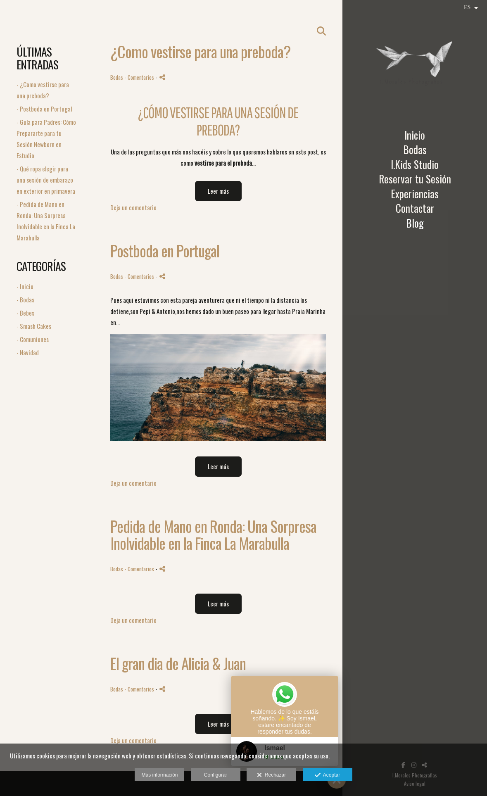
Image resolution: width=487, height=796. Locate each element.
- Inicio (25, 286)
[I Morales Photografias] (415, 64)
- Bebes (25, 312)
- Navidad (28, 352)
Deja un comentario (133, 207)
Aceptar (327, 775)
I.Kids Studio (415, 164)
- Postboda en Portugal (44, 108)
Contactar (415, 208)
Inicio (414, 135)
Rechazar (271, 775)
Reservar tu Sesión (415, 178)
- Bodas (25, 299)
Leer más (218, 190)
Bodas (415, 149)
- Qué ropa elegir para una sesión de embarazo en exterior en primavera (46, 179)
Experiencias (415, 193)
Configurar (215, 775)
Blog (415, 223)
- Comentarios (139, 77)
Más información (159, 775)
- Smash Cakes (34, 325)
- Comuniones (33, 339)
